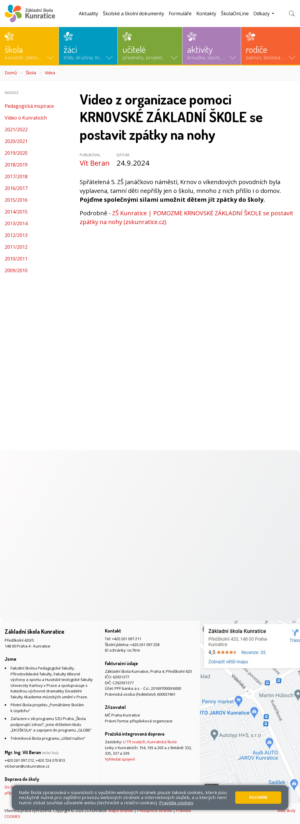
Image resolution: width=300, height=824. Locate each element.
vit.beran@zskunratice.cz (27, 766)
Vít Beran (95, 163)
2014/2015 (16, 211)
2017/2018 (16, 176)
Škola (31, 72)
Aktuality (88, 13)
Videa (50, 72)
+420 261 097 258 (144, 644)
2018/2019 (16, 165)
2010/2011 (16, 258)
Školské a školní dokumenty (133, 13)
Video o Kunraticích (26, 118)
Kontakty (206, 13)
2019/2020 (16, 153)
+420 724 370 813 (50, 760)
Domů (11, 72)
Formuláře (180, 13)
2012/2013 (16, 235)
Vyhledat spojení (120, 759)
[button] (29, 46)
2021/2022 (16, 129)
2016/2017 (16, 188)
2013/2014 (16, 223)
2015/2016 (16, 200)
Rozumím (258, 797)
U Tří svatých (134, 741)
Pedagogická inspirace (29, 106)
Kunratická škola (162, 741)
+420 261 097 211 (126, 638)
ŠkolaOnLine (235, 13)
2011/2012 (16, 247)
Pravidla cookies (176, 802)
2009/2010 (16, 270)
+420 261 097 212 (19, 760)
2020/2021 (16, 141)
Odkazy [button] (262, 13)
